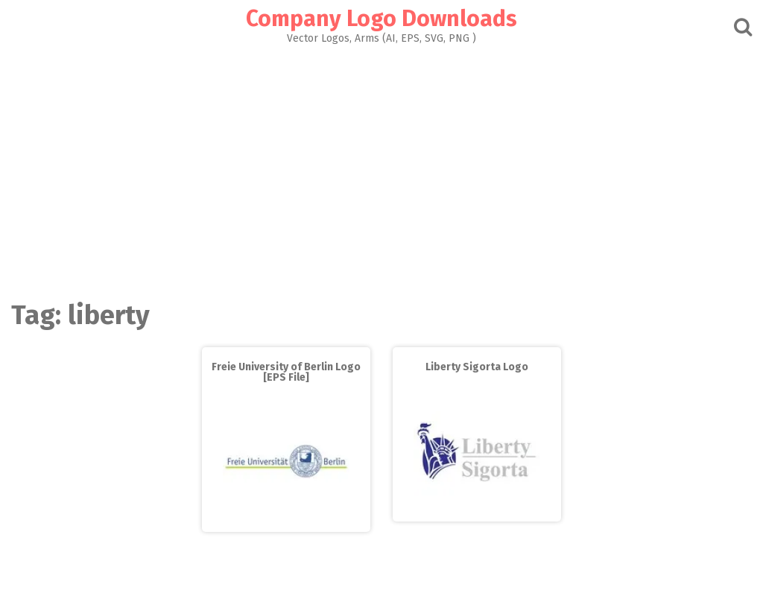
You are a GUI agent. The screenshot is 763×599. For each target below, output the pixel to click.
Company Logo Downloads (381, 18)
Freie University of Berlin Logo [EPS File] (286, 372)
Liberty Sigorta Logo (476, 367)
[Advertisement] (381, 168)
